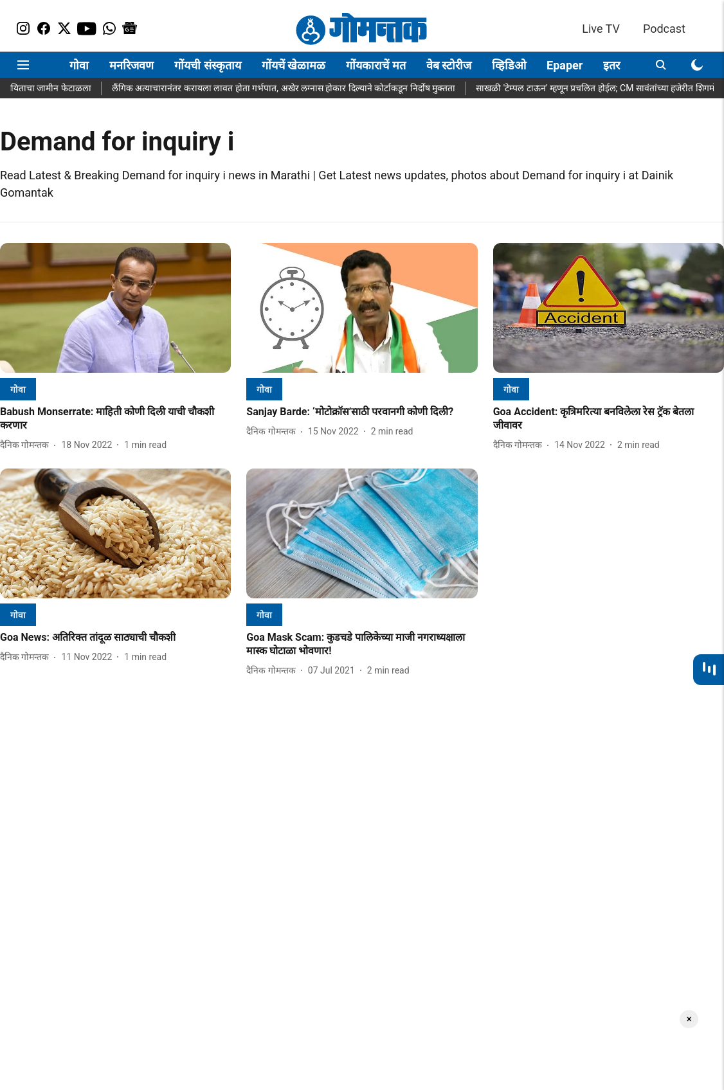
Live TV (601, 28)
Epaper (565, 65)
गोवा (79, 65)
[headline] (115, 419)
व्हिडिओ (509, 65)
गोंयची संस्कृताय (207, 65)
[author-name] (27, 445)
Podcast (664, 28)
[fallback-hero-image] (115, 308)
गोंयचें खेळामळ (293, 65)
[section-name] (18, 389)
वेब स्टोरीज (448, 65)
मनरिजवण (131, 65)
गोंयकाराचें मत (375, 65)
